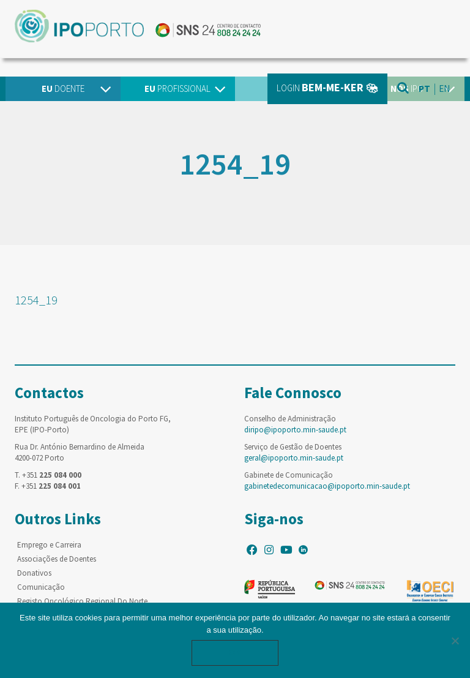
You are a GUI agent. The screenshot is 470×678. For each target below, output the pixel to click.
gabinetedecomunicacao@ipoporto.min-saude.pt (327, 486)
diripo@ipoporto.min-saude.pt (295, 429)
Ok (235, 652)
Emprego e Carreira (49, 545)
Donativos (34, 573)
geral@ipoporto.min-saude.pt (293, 458)
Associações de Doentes (56, 559)
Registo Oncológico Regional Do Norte (82, 601)
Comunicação (41, 587)
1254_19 (36, 299)
